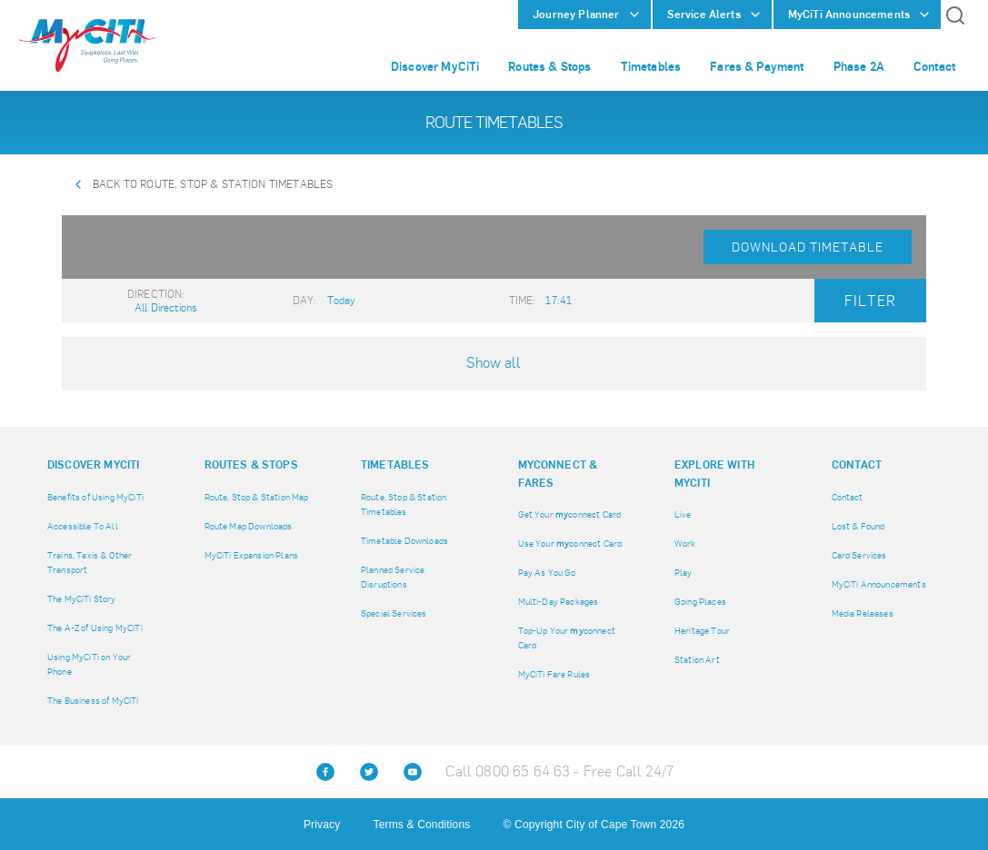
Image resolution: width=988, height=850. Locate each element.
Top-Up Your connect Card (566, 638)
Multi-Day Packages (558, 602)
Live (683, 514)
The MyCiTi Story (81, 599)
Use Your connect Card (570, 544)
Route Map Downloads (249, 526)
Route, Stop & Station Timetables (403, 504)
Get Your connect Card (570, 514)
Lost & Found (858, 526)
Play (683, 573)
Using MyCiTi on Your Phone (89, 664)
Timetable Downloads (404, 541)
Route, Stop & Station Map (257, 497)
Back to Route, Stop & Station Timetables (213, 184)
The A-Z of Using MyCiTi (95, 628)
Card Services (859, 555)
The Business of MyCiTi (93, 701)
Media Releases (862, 613)
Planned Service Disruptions (392, 577)
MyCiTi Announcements (879, 584)
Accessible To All (82, 526)
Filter (870, 301)
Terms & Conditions (422, 824)
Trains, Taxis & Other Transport (89, 562)
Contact (847, 497)
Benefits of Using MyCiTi (95, 497)
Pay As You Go (547, 573)
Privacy (322, 824)
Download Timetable (807, 247)
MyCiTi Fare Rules (554, 674)
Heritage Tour (702, 631)
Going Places (700, 602)
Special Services (394, 613)
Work (685, 544)
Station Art (697, 660)
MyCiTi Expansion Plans (252, 555)
